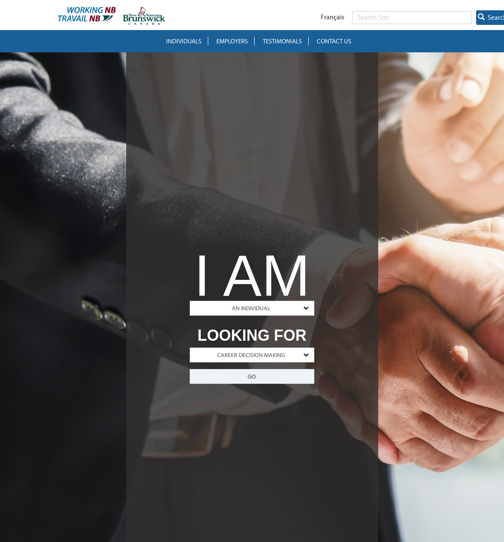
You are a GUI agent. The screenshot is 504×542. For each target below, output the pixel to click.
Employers (232, 41)
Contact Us (334, 41)
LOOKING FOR (252, 335)
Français (332, 16)
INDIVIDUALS (183, 41)
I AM (252, 271)
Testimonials (282, 41)
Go (252, 376)
